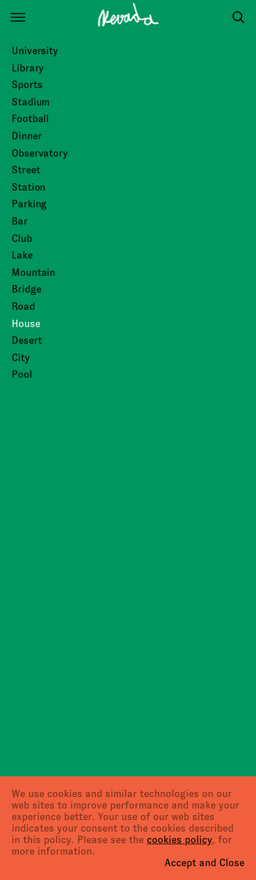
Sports (27, 84)
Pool (22, 374)
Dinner (26, 136)
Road (23, 306)
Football (30, 118)
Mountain (33, 272)
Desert (26, 340)
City (21, 357)
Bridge (26, 289)
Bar (20, 221)
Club (22, 238)
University (35, 50)
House (26, 323)
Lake (22, 255)
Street (26, 170)
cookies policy (179, 839)
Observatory (40, 153)
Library (28, 68)
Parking (29, 204)
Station (28, 187)
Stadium (30, 102)
